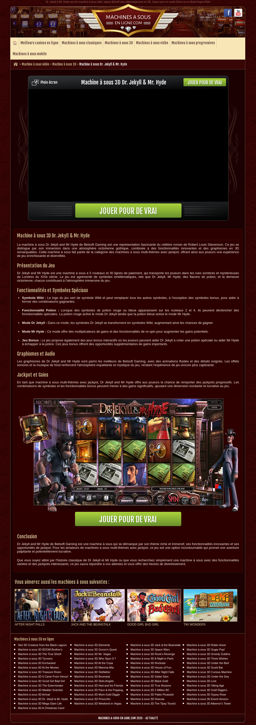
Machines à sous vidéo (152, 42)
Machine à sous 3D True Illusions (150, 685)
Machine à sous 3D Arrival (34, 694)
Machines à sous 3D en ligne (34, 639)
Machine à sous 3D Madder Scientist (40, 690)
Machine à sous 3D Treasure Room (39, 672)
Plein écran (49, 82)
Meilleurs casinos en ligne (39, 42)
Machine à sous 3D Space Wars (150, 649)
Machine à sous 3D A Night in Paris (152, 658)
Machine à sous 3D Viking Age (205, 685)
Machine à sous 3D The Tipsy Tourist (153, 703)
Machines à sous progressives (193, 42)
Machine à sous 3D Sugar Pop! (206, 649)
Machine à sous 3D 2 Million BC (150, 690)
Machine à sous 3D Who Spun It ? (95, 658)
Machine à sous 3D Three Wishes (207, 658)
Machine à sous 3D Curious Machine (209, 672)
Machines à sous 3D (119, 42)
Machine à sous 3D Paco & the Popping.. (99, 690)
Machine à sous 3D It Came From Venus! (43, 676)
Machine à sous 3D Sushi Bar (205, 667)
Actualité (152, 718)
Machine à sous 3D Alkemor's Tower (209, 703)
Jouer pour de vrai (205, 82)
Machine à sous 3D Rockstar (148, 663)
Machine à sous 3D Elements (92, 645)
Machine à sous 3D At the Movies (38, 667)
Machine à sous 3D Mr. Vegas (92, 654)
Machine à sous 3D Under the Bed (208, 663)
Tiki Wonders (195, 624)
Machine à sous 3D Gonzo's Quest (95, 649)
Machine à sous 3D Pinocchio (92, 699)
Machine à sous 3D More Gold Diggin (97, 694)
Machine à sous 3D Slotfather (92, 672)
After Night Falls (29, 624)
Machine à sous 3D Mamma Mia (94, 667)
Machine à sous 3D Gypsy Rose (206, 694)
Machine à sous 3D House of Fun (150, 667)
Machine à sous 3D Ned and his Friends (98, 685)
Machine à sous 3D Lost (201, 681)
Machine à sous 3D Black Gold (149, 681)
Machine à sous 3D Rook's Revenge (152, 654)
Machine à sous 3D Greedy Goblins (208, 654)
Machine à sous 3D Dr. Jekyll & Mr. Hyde (43, 699)
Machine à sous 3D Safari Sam (149, 676)
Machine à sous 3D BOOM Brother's (40, 649)
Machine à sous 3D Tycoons (35, 658)
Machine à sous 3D (64, 64)
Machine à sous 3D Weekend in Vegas (98, 703)
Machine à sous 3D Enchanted (37, 663)
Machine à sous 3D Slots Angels (94, 681)
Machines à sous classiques (82, 42)
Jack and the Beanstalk (91, 624)
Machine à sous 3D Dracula (147, 699)
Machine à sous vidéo (35, 64)
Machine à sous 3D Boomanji (92, 676)
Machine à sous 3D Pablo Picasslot (152, 694)
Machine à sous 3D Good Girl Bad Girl (41, 681)
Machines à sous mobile (30, 53)
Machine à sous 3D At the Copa (93, 663)
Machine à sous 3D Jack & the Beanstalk (155, 645)
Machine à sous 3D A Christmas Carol (41, 708)
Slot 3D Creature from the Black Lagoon (42, 645)
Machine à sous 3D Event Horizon (207, 699)
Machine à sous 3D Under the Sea (208, 676)
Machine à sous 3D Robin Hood (206, 645)
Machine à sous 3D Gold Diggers (207, 690)
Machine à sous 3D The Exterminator (40, 685)
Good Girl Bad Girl (143, 624)
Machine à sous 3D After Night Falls (152, 672)
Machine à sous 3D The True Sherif (39, 654)
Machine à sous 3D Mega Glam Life (40, 703)
